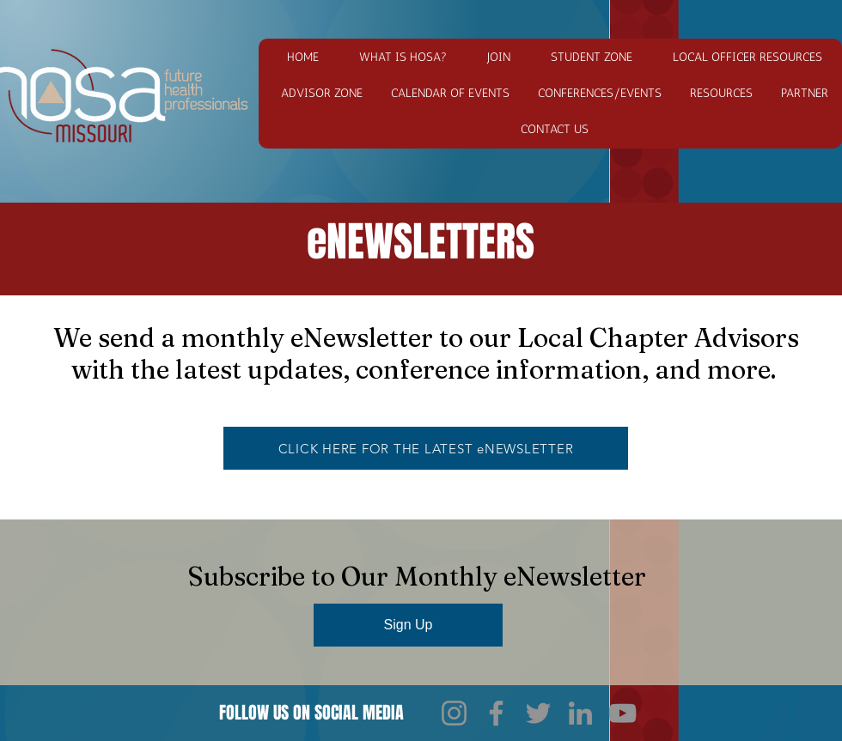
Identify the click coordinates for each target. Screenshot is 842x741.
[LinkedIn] (580, 713)
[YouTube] (622, 713)
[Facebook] (496, 713)
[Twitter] (538, 713)
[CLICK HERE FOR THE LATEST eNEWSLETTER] (425, 448)
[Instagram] (454, 713)
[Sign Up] (408, 625)
